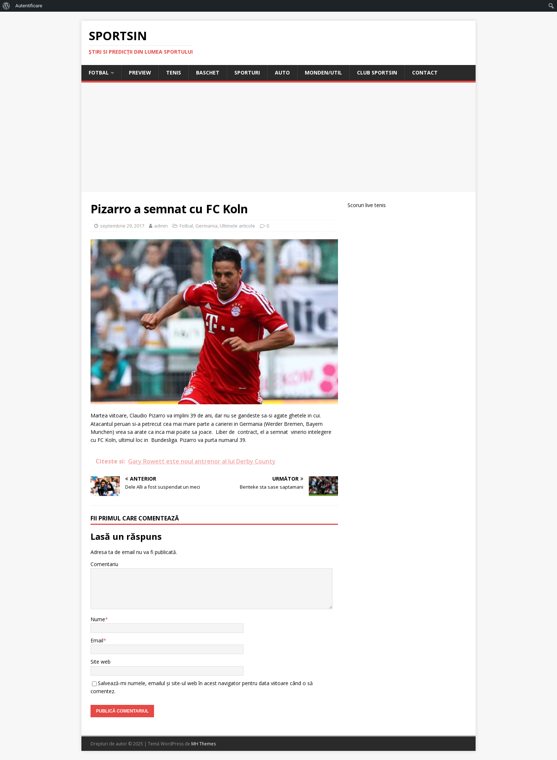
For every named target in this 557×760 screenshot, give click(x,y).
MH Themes (203, 744)
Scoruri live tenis (366, 205)
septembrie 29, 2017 (122, 225)
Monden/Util (323, 72)
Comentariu (104, 564)
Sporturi (247, 72)
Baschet (207, 72)
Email (97, 640)
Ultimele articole (237, 225)
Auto (282, 72)
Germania (206, 225)
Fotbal (99, 72)
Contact (425, 72)
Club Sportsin (377, 72)
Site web (101, 661)
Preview (140, 72)
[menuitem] (6, 6)
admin (161, 225)
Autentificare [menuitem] (28, 5)
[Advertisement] (278, 137)
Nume (98, 619)
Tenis (173, 72)
